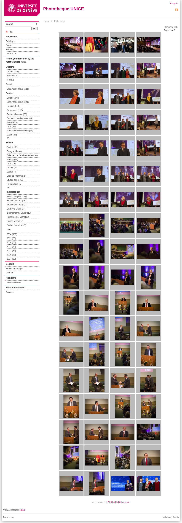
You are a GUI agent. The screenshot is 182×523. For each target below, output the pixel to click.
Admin (176, 517)
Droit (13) (11, 163)
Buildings (10, 41)
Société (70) (12, 122)
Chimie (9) (12, 167)
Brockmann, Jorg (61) (17, 200)
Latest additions (13, 282)
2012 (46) (11, 246)
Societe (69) (12, 147)
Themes (10, 49)
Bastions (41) (13, 75)
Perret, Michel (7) (15, 221)
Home (46, 21)
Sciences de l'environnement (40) (22, 155)
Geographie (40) (14, 151)
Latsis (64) (12, 135)
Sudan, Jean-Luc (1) (16, 225)
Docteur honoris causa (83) (20, 118)
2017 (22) (11, 259)
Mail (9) (10, 80)
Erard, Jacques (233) (17, 196)
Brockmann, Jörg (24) (17, 204)
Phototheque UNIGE (63, 8)
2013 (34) (11, 250)
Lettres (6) (12, 172)
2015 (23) (11, 254)
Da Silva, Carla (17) (16, 209)
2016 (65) (11, 242)
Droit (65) (11, 126)
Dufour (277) (13, 71)
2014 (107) (12, 234)
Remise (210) (13, 106)
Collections (11, 53)
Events (9, 45)
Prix (9, 32)
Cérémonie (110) (15, 110)
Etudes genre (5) (15, 180)
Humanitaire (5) (14, 184)
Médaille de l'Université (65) (20, 130)
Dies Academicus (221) (18, 89)
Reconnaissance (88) (17, 114)
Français (174, 3)
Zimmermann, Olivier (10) (19, 213)
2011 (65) (11, 238)
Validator (167, 517)
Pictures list (59, 21)
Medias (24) (12, 159)
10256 (22, 510)
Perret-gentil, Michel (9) (18, 217)
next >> (125, 502)
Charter (9, 272)
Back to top (8, 517)
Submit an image (14, 268)
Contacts (10, 292)
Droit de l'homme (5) (16, 176)
